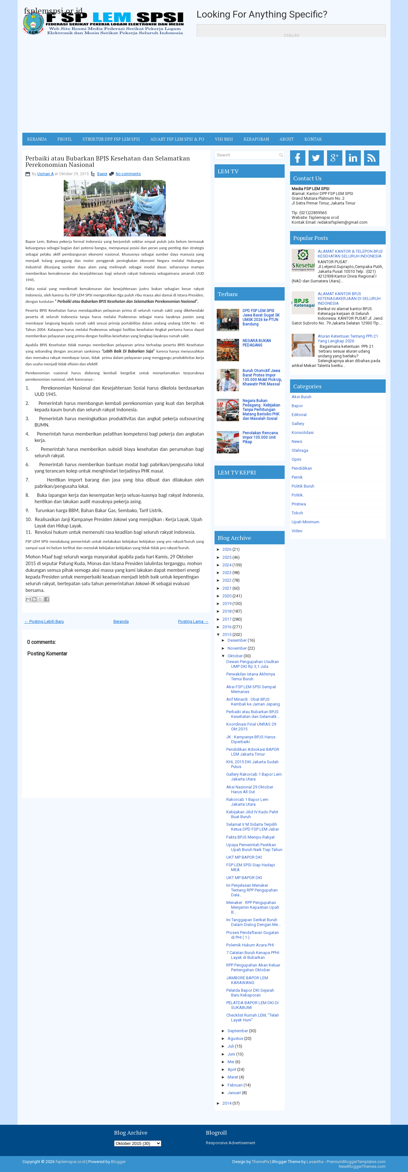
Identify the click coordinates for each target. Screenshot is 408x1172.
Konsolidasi (303, 432)
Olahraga (300, 450)
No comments (128, 174)
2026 (226, 549)
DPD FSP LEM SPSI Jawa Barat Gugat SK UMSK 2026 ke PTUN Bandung (261, 317)
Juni (231, 1054)
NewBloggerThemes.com (362, 1166)
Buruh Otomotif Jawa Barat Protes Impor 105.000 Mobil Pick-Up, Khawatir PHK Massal (262, 377)
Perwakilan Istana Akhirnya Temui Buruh (250, 676)
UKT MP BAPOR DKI (244, 857)
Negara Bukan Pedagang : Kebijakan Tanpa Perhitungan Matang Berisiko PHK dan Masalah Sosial (261, 410)
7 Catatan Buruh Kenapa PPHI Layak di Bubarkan (252, 955)
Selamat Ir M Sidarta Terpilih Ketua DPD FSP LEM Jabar (252, 827)
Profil (64, 139)
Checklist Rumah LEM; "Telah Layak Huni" (252, 1017)
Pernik (297, 477)
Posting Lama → (193, 621)
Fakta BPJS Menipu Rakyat (250, 837)
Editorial (299, 414)
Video (297, 530)
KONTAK (313, 139)
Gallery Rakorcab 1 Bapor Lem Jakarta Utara (254, 776)
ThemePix (260, 1161)
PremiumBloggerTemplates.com (356, 1161)
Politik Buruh (303, 486)
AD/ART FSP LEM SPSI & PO (177, 139)
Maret (233, 1077)
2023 (226, 572)
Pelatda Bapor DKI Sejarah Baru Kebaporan (250, 992)
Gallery (298, 423)
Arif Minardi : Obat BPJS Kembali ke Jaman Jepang (253, 701)
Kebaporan (256, 139)
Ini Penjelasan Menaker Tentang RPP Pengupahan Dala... (252, 890)
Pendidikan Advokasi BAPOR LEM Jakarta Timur (252, 752)
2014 (226, 1103)
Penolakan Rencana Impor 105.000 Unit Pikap (260, 437)
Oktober (235, 655)
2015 (226, 634)
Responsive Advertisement (230, 1142)
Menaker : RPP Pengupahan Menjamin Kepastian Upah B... (252, 907)
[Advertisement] (204, 85)
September (238, 1030)
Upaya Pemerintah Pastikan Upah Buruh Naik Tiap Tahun (254, 847)
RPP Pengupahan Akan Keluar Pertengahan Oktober (253, 967)
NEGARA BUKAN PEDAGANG (257, 343)
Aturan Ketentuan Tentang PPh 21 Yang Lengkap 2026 (348, 338)
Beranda (121, 621)
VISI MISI (224, 139)
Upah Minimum (305, 521)
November (237, 648)
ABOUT (287, 139)
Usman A (45, 174)
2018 (226, 611)
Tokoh (297, 513)
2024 (226, 565)
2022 (226, 580)
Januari (234, 1092)
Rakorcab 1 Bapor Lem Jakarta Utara (247, 802)
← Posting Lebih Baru (44, 621)
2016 (226, 626)
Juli (231, 1046)
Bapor (102, 174)
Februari (235, 1085)
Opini (296, 459)
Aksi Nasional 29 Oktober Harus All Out (249, 789)
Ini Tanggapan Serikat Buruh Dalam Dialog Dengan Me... (253, 922)
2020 (226, 595)
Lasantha (315, 1161)
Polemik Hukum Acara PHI (250, 945)
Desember (237, 640)
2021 (226, 588)
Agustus (235, 1038)
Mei (231, 1061)
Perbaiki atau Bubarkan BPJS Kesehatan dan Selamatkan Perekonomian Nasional (108, 161)
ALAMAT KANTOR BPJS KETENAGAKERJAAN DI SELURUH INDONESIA (349, 298)
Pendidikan (302, 468)
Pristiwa (299, 504)
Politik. (298, 495)
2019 (226, 603)
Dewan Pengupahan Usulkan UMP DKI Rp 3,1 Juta (252, 664)
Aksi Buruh (301, 396)
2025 (226, 557)
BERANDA (37, 139)
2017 (226, 619)
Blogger (118, 1161)
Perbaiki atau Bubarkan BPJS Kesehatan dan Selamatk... (253, 714)
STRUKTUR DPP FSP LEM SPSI (111, 139)
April (232, 1069)
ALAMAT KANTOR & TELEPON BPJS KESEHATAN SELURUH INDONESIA (350, 253)
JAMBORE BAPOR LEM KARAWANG (247, 980)
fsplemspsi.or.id (53, 10)
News (297, 441)
